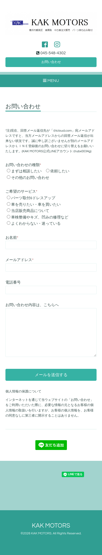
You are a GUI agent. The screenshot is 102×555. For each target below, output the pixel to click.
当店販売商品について (30, 211)
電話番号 (13, 282)
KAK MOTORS (51, 526)
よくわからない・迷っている (36, 224)
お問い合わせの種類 (23, 165)
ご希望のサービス (21, 192)
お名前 (11, 238)
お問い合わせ (51, 62)
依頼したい (59, 171)
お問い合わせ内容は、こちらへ (32, 305)
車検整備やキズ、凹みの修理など (39, 217)
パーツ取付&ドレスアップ (33, 198)
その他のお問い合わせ (30, 178)
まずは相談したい (26, 171)
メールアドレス (19, 260)
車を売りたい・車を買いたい (36, 205)
